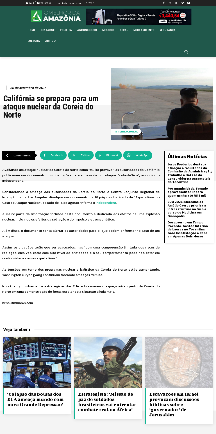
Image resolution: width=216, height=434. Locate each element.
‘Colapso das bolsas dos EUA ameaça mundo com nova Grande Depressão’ (34, 398)
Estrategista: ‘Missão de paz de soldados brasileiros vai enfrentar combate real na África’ (106, 401)
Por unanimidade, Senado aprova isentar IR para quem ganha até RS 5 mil (190, 192)
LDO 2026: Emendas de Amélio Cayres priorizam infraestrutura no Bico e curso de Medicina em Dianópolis (187, 208)
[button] (186, 51)
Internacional (126, 132)
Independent (106, 202)
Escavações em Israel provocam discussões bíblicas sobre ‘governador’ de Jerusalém (179, 401)
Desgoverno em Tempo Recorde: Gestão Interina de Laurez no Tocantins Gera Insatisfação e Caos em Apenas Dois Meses (190, 229)
